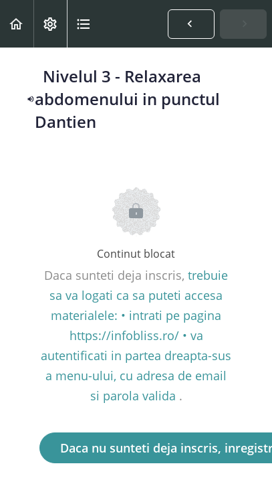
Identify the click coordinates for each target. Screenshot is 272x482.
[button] (16, 24)
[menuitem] (50, 24)
